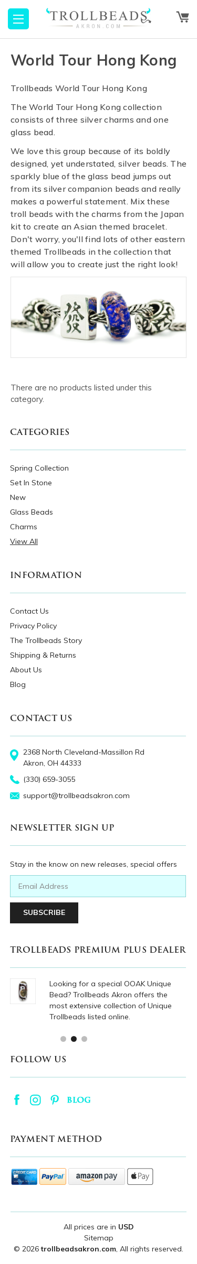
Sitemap (98, 1238)
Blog (18, 684)
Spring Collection (39, 468)
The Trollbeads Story (46, 640)
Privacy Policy (33, 625)
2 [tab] (73, 1038)
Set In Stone (31, 482)
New (18, 497)
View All (24, 541)
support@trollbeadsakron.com (76, 795)
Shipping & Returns (43, 655)
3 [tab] (84, 1038)
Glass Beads (31, 512)
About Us (26, 669)
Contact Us (29, 611)
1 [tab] (63, 1038)
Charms (23, 526)
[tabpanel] (98, 1000)
